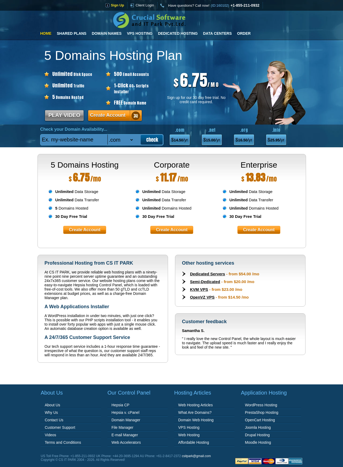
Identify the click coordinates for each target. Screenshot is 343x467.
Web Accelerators (126, 442)
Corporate (171, 164)
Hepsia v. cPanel (125, 412)
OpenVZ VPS (202, 297)
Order (244, 33)
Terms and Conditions (63, 442)
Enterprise (259, 164)
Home (45, 33)
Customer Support (60, 427)
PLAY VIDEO (64, 115)
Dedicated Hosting (177, 33)
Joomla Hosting (258, 427)
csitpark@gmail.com (196, 456)
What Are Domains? (195, 412)
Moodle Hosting (258, 442)
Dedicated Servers (207, 274)
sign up (117, 5)
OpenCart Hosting (260, 420)
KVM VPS (199, 289)
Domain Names (106, 33)
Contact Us (54, 420)
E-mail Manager (124, 435)
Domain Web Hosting (196, 420)
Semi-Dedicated (205, 281)
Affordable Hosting (193, 442)
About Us (52, 405)
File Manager (122, 427)
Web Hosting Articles (195, 405)
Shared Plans (71, 33)
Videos (50, 435)
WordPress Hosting (261, 405)
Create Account (107, 115)
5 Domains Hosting (84, 164)
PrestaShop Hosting (261, 412)
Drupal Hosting (257, 435)
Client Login (145, 5)
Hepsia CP (120, 405)
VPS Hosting (140, 33)
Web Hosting (189, 435)
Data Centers (217, 33)
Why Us (51, 412)
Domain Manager (125, 420)
